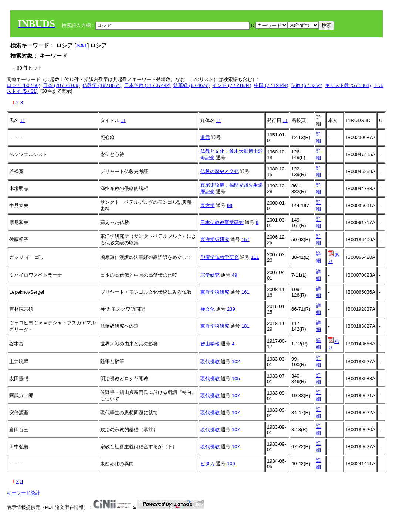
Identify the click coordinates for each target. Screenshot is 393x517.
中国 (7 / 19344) (271, 85)
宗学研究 (210, 275)
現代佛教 (210, 361)
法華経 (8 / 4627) (191, 85)
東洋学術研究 (214, 239)
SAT (81, 45)
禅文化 (207, 309)
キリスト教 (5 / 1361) (348, 85)
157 (245, 239)
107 (236, 395)
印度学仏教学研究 (219, 257)
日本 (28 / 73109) (61, 85)
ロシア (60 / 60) (23, 85)
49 (234, 275)
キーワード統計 (23, 493)
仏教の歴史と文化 (219, 171)
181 (245, 326)
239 (231, 309)
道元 (205, 137)
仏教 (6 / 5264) (306, 85)
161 (245, 292)
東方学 (207, 205)
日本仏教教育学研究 (222, 222)
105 (236, 378)
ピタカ (207, 463)
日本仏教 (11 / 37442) (147, 85)
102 (236, 361)
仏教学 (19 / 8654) (102, 85)
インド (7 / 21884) (231, 85)
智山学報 (210, 344)
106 (231, 463)
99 (229, 205)
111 (255, 257)
